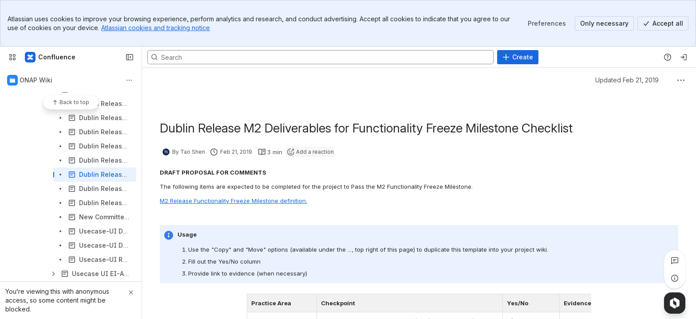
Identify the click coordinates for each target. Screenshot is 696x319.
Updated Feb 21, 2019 (627, 80)
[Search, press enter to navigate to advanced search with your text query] (320, 57)
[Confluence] (50, 57)
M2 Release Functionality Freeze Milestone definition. (233, 200)
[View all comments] (675, 260)
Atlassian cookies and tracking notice (155, 27)
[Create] (517, 57)
